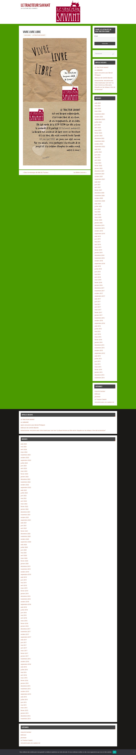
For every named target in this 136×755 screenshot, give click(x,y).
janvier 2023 (98, 136)
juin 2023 (97, 125)
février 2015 (98, 369)
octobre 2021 (99, 176)
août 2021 (98, 182)
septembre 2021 (100, 179)
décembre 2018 (99, 255)
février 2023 (98, 133)
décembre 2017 (99, 288)
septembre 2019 (100, 233)
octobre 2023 (99, 117)
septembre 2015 (100, 353)
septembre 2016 (100, 323)
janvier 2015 (98, 372)
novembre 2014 (99, 378)
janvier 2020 (98, 223)
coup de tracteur (100, 391)
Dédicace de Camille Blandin (104, 78)
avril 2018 (98, 277)
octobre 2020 (99, 198)
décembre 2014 (99, 375)
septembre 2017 (100, 296)
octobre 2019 (99, 231)
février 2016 (98, 339)
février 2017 (98, 312)
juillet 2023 (98, 122)
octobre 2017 (99, 293)
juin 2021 (97, 184)
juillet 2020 (98, 206)
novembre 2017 (99, 291)
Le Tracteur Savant (35, 5)
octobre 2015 (99, 350)
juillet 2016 (98, 329)
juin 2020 (97, 209)
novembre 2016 (99, 318)
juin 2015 (97, 361)
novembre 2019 (99, 228)
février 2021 (98, 190)
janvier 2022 (98, 168)
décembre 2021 (99, 171)
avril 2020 (98, 214)
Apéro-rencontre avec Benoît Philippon (33, 425)
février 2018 (98, 282)
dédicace (97, 394)
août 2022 (98, 149)
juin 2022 (97, 155)
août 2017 (98, 299)
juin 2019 (97, 239)
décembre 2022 (99, 138)
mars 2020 (98, 217)
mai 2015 (97, 364)
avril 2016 (98, 334)
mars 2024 (98, 111)
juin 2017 (97, 301)
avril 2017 (98, 307)
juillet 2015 (98, 358)
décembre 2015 (99, 345)
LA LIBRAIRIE (98, 70)
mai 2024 (97, 106)
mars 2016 (98, 337)
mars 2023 (98, 130)
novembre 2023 (99, 114)
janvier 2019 (98, 252)
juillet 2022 (98, 152)
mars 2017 (98, 310)
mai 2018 (97, 274)
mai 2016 (97, 331)
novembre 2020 (99, 195)
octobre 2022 (99, 144)
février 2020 (98, 220)
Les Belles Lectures (80, 172)
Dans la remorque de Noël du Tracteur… (36, 172)
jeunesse (97, 397)
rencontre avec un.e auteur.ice (104, 402)
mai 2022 (97, 157)
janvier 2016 (98, 342)
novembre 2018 (99, 258)
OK (114, 752)
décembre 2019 (99, 225)
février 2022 (98, 165)
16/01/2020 (27, 35)
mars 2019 (98, 247)
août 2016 (98, 326)
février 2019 (98, 250)
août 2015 (98, 356)
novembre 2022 (99, 141)
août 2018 (98, 266)
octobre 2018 (99, 261)
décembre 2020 (99, 193)
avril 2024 (98, 108)
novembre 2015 (99, 348)
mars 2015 (98, 367)
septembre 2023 (100, 119)
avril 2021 (98, 187)
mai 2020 (97, 212)
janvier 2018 (98, 285)
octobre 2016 (99, 320)
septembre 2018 (100, 263)
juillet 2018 (98, 269)
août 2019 (98, 236)
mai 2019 (97, 242)
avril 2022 (98, 160)
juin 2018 (97, 272)
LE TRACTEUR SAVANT (101, 67)
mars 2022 (98, 163)
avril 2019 (98, 244)
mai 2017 (97, 304)
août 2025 (98, 103)
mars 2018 (98, 280)
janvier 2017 (98, 315)
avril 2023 (98, 127)
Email (96, 36)
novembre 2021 (99, 174)
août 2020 (98, 204)
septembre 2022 (100, 146)
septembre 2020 (100, 201)
